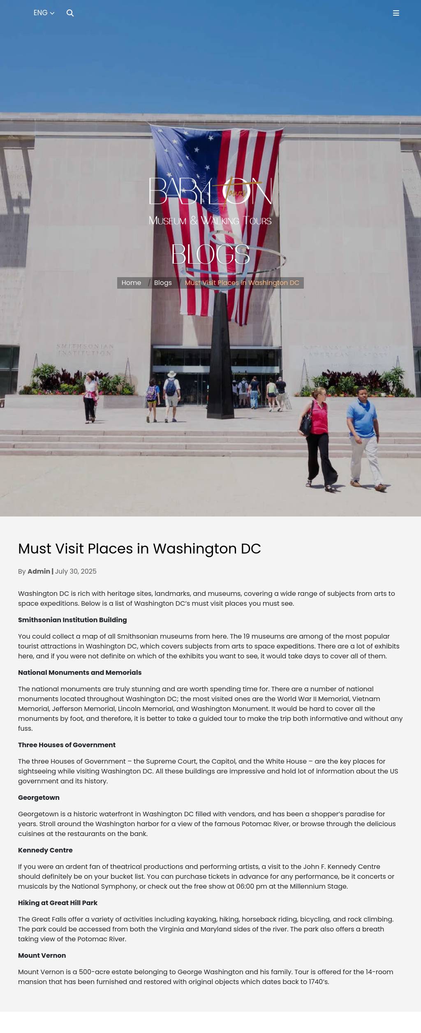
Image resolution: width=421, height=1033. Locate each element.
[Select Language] (44, 13)
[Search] (70, 13)
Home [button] (131, 282)
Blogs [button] (163, 282)
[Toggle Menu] (396, 13)
